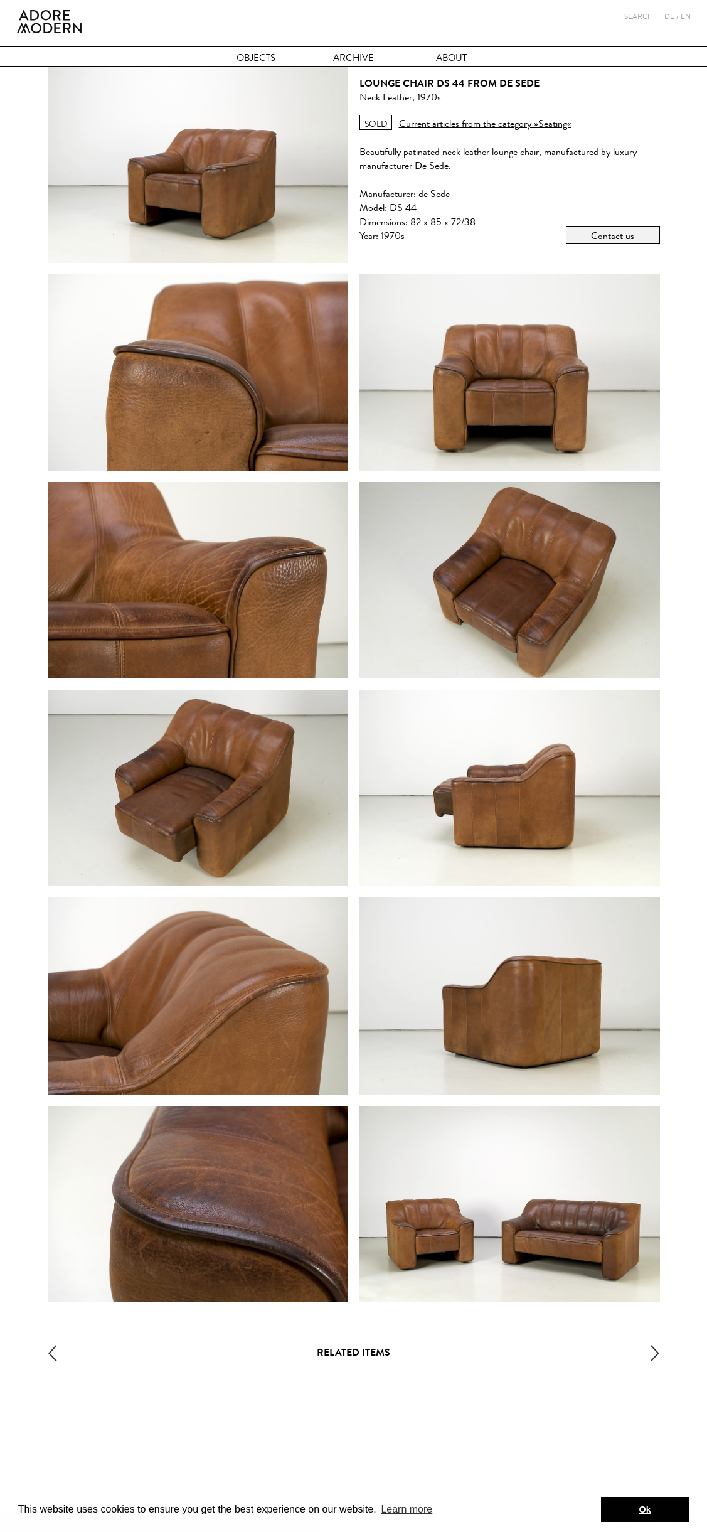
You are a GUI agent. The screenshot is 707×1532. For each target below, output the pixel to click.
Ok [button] (645, 1509)
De (669, 16)
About (451, 58)
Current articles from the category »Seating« (485, 123)
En (686, 16)
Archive (353, 58)
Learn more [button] (406, 1509)
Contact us (612, 235)
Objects (256, 58)
